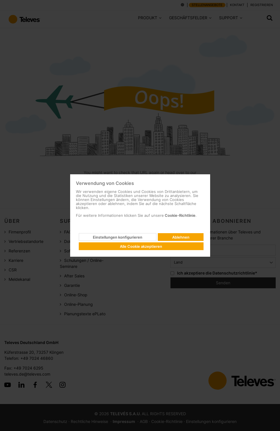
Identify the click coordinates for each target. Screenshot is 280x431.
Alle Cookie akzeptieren (141, 246)
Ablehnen (180, 237)
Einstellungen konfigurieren (117, 237)
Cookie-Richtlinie (179, 215)
